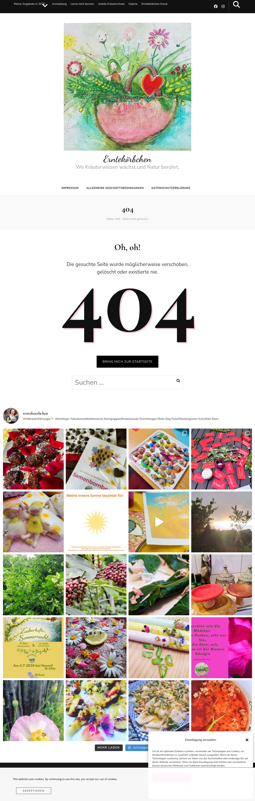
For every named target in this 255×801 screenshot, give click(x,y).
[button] (247, 740)
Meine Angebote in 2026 (29, 4)
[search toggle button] (236, 4)
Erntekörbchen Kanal (154, 4)
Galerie (132, 4)
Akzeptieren (34, 790)
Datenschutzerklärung (170, 188)
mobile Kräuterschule (111, 4)
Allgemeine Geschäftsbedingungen (115, 188)
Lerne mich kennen (82, 4)
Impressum (70, 188)
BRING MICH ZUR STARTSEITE (127, 361)
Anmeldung (59, 4)
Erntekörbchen (127, 158)
